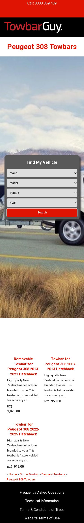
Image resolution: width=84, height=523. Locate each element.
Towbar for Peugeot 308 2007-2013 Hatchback (61, 364)
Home (13, 474)
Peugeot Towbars (53, 474)
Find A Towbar (29, 474)
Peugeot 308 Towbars (21, 479)
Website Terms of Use (42, 518)
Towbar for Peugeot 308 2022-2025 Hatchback (23, 429)
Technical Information (42, 501)
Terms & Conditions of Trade (42, 510)
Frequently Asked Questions (42, 492)
